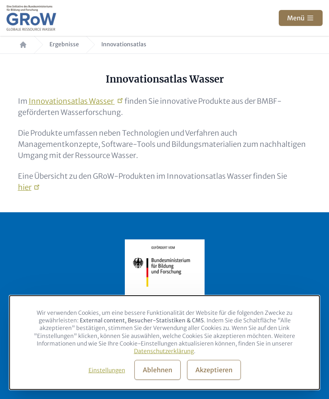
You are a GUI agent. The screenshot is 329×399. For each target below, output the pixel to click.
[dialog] (164, 342)
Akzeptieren (213, 370)
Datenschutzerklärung (164, 351)
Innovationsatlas (72, 101)
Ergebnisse (64, 44)
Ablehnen (157, 370)
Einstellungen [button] (107, 370)
